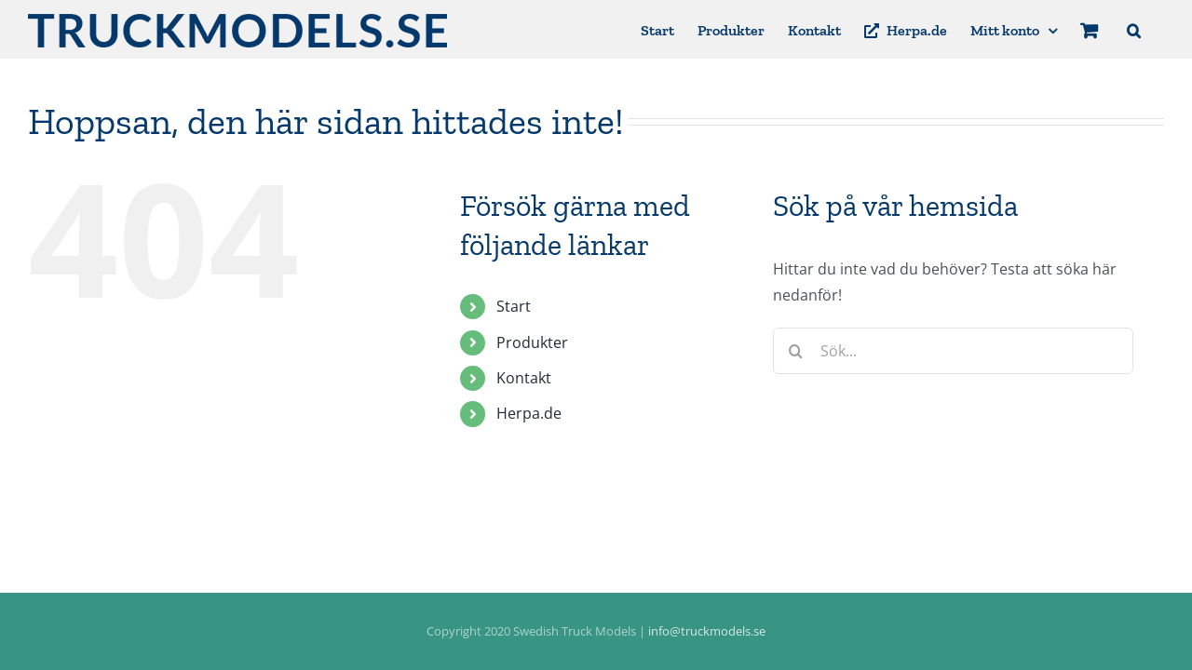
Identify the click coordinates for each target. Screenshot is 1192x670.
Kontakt (523, 378)
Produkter (532, 342)
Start (513, 306)
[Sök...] (953, 351)
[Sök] (796, 351)
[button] (1157, 29)
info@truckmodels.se (706, 631)
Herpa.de (529, 413)
